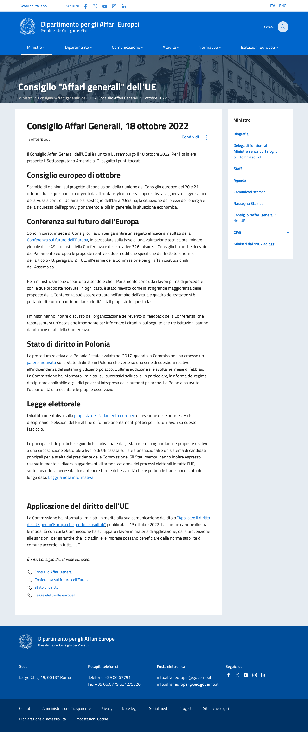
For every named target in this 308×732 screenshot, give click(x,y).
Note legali (131, 708)
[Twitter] (93, 5)
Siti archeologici (216, 708)
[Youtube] (103, 5)
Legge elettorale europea (51, 595)
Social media (159, 708)
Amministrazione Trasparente (66, 708)
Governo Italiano (33, 6)
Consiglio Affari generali (50, 572)
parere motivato (41, 362)
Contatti (26, 708)
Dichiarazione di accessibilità (42, 719)
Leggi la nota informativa (70, 477)
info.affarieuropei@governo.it (184, 677)
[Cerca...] (282, 27)
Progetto (186, 708)
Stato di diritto (42, 588)
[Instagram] (112, 5)
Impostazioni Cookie (92, 719)
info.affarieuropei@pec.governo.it (187, 684)
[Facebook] (83, 5)
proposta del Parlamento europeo (104, 415)
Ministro (25, 98)
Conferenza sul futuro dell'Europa (57, 240)
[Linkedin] (122, 5)
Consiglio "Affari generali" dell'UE (65, 98)
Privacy (106, 708)
